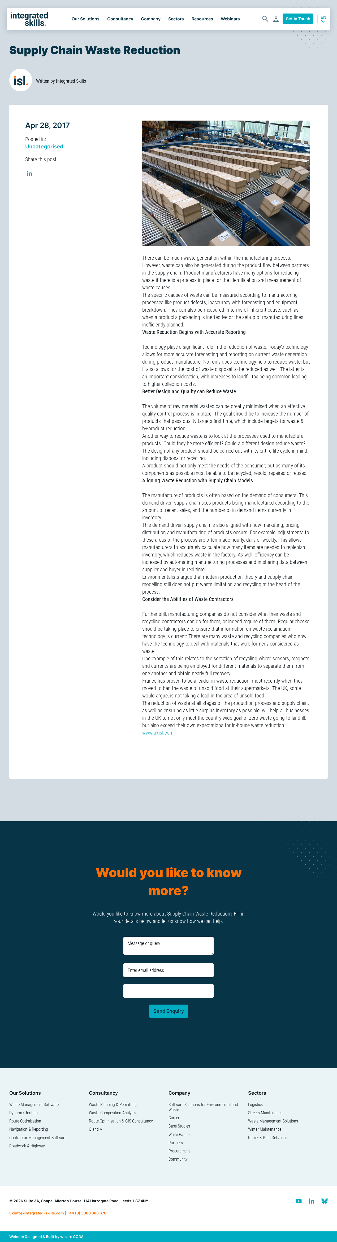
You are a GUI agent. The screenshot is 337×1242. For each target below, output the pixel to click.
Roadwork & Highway (27, 1145)
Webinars (230, 18)
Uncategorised (44, 146)
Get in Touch (298, 18)
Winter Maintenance (264, 1129)
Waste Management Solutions (273, 1121)
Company (151, 18)
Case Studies (179, 1126)
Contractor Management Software (37, 1137)
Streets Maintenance (265, 1112)
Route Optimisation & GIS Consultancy (121, 1121)
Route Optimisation (25, 1121)
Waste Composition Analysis (112, 1112)
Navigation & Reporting (28, 1129)
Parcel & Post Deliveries (267, 1137)
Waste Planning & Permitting (113, 1104)
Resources (202, 18)
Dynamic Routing (23, 1112)
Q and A (95, 1129)
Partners (175, 1142)
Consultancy (120, 18)
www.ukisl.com (158, 733)
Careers (174, 1117)
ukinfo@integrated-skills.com (36, 1213)
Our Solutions (86, 18)
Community (178, 1159)
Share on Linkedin (29, 174)
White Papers (179, 1134)
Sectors (176, 18)
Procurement (179, 1150)
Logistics (255, 1104)
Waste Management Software (34, 1104)
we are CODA (72, 1236)
